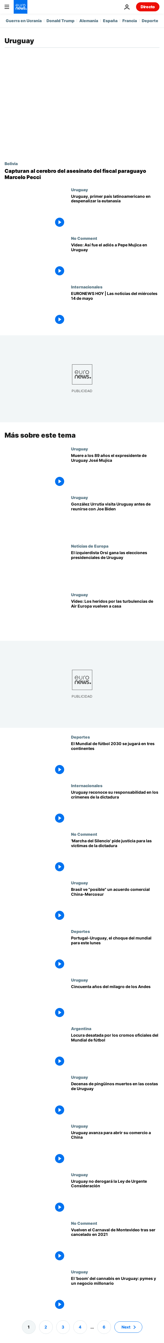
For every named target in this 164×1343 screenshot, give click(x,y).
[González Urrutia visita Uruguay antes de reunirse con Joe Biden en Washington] (115, 519)
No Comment (84, 238)
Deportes (80, 737)
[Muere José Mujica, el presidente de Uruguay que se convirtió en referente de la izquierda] (115, 470)
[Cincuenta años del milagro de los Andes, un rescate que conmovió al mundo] (115, 1001)
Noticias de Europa (89, 546)
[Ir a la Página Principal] (20, 7)
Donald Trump (60, 20)
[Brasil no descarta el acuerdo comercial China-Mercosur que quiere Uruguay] (115, 904)
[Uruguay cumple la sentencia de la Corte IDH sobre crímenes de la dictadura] (115, 807)
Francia (129, 20)
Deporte (150, 20)
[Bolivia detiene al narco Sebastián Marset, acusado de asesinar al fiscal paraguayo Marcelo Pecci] (82, 174)
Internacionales (86, 286)
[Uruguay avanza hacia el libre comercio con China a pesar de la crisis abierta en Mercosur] (115, 1147)
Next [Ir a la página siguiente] (126, 1326)
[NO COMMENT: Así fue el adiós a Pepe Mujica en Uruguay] (115, 260)
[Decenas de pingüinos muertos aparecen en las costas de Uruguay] (115, 1099)
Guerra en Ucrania (24, 20)
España (110, 20)
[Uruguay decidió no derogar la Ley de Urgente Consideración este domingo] (115, 1196)
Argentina (81, 1028)
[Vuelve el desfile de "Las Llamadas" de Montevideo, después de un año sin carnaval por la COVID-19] (115, 1245)
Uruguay (79, 189)
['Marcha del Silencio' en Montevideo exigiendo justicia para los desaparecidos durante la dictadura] (115, 856)
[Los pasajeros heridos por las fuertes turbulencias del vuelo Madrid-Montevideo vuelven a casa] (115, 616)
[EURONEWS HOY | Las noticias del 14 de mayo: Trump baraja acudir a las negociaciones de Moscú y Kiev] (115, 308)
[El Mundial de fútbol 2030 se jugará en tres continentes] (115, 758)
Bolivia (11, 163)
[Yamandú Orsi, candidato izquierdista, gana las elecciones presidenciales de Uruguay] (115, 567)
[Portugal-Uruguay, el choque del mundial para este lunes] (115, 953)
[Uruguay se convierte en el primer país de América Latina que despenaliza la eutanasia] (115, 211)
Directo (148, 6)
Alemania (88, 20)
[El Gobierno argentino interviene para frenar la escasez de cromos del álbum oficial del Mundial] (115, 1050)
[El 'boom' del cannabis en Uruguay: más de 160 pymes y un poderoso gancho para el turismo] (115, 1293)
